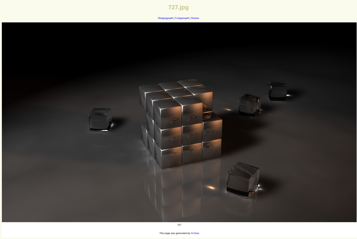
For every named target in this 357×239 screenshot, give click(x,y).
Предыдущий (165, 18)
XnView (195, 233)
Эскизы (195, 18)
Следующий (182, 18)
